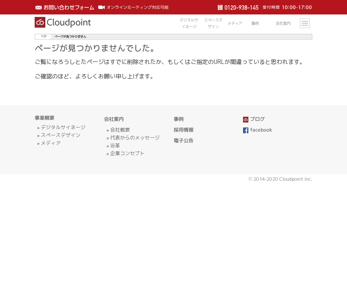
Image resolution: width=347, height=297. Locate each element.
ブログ (254, 119)
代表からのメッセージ (135, 137)
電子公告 (184, 140)
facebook (258, 129)
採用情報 (184, 129)
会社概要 (120, 129)
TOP (44, 36)
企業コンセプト (127, 153)
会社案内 (114, 119)
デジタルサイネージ (63, 127)
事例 (179, 119)
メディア (51, 142)
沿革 (115, 145)
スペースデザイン (60, 135)
